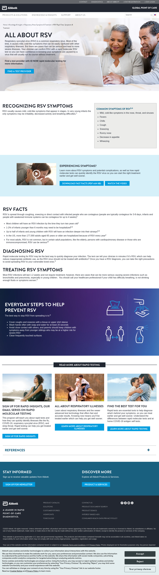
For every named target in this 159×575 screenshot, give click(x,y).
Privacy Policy (94, 545)
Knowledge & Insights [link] (44, 15)
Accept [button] (140, 554)
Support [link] (66, 15)
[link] (5, 25)
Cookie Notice (16, 571)
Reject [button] (140, 561)
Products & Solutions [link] (14, 15)
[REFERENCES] (148, 450)
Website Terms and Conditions (74, 545)
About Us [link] (80, 15)
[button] (151, 15)
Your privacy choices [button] (140, 569)
